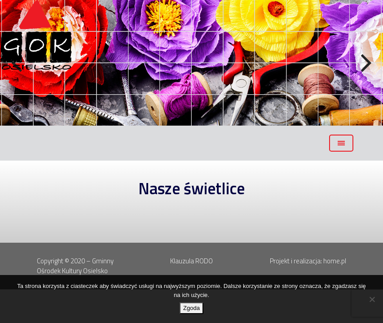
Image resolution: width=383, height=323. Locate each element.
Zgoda (191, 308)
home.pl (334, 261)
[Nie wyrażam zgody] (371, 299)
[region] (191, 63)
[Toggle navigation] (341, 143)
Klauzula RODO (191, 261)
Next (365, 63)
